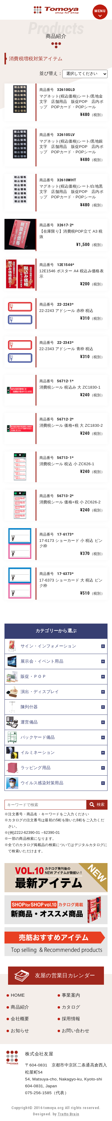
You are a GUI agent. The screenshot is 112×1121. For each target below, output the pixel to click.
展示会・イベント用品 (34, 661)
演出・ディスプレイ (32, 692)
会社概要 (20, 1018)
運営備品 (22, 722)
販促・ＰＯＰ (26, 677)
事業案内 (71, 995)
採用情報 (71, 1018)
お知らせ (20, 1030)
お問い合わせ (75, 1030)
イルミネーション (30, 753)
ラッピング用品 (28, 768)
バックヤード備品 (30, 737)
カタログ (71, 1006)
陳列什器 (22, 707)
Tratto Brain (68, 1113)
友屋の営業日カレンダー (65, 975)
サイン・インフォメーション (41, 646)
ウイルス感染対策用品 (34, 783)
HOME (18, 995)
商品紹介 (20, 1006)
